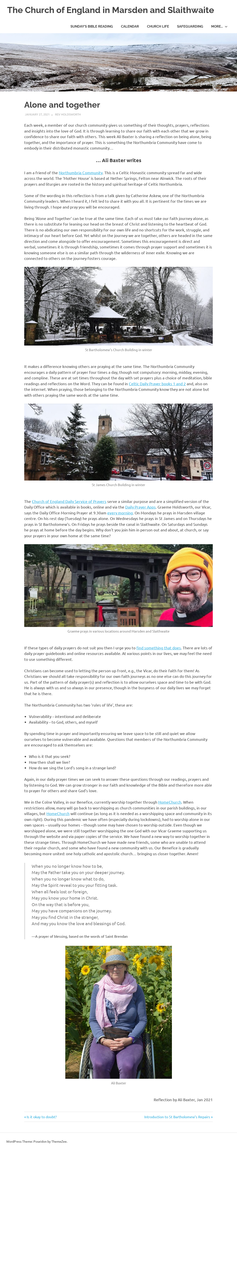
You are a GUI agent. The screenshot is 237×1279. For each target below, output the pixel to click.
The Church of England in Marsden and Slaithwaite (110, 10)
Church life (158, 26)
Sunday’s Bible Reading (91, 26)
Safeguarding (190, 26)
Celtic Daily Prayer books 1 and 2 (157, 383)
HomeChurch (169, 802)
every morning (120, 512)
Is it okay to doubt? (41, 1116)
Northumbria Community (81, 172)
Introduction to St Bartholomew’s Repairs (177, 1116)
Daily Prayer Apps (140, 507)
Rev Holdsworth (68, 114)
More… (219, 26)
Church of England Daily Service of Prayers (69, 501)
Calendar (130, 26)
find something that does (158, 647)
